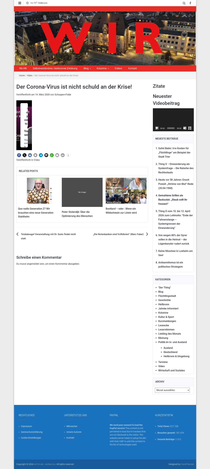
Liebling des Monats (169, 333)
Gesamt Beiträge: (166, 439)
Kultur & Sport (166, 316)
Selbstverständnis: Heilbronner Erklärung (55, 68)
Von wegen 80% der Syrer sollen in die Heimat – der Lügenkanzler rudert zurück (173, 239)
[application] (173, 119)
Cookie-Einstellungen (31, 437)
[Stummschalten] (184, 128)
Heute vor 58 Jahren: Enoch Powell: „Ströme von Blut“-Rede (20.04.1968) (175, 184)
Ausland (168, 347)
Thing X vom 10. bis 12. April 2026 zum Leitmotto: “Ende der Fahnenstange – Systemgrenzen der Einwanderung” (175, 219)
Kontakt (132, 68)
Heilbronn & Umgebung (176, 356)
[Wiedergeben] (156, 128)
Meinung (163, 337)
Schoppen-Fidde (63, 94)
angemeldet (33, 263)
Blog (86, 68)
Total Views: (164, 426)
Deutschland (170, 352)
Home (22, 75)
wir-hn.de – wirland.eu (44, 464)
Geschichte (164, 300)
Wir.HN (23, 68)
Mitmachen (71, 426)
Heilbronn (163, 304)
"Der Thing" (164, 287)
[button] (19, 155)
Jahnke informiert (168, 308)
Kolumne (101, 68)
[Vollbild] (189, 128)
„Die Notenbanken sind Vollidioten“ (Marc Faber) (118, 234)
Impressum (26, 426)
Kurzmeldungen (167, 321)
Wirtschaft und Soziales (171, 370)
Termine (163, 362)
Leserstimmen (166, 329)
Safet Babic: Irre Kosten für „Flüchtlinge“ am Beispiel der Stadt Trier (174, 152)
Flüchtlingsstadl (167, 295)
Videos (118, 68)
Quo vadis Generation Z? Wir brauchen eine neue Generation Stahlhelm (35, 212)
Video (29, 75)
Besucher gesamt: (167, 433)
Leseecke (163, 325)
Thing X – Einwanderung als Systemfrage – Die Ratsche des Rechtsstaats (175, 168)
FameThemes (187, 464)
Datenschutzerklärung (31, 432)
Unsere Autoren (73, 432)
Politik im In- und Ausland (172, 342)
